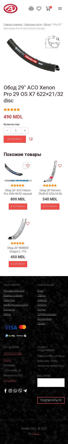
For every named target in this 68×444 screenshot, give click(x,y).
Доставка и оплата (13, 290)
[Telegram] (25, 391)
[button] (30, 138)
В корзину (15, 139)
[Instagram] (10, 391)
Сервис (41, 323)
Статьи (41, 295)
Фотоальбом (44, 318)
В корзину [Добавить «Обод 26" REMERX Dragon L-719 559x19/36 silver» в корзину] (18, 264)
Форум (7, 314)
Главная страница (13, 24)
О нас (40, 290)
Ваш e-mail (51, 380)
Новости (42, 300)
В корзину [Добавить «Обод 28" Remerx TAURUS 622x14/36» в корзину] (50, 206)
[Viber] (20, 391)
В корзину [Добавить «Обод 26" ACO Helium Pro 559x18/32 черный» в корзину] (18, 206)
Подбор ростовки (47, 314)
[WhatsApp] (15, 391)
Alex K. (36, 433)
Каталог (42, 304)
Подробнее (10, 380)
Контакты (9, 309)
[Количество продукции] (16, 130)
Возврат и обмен (12, 295)
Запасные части (33, 24)
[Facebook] (5, 391)
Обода (47, 24)
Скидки (41, 309)
